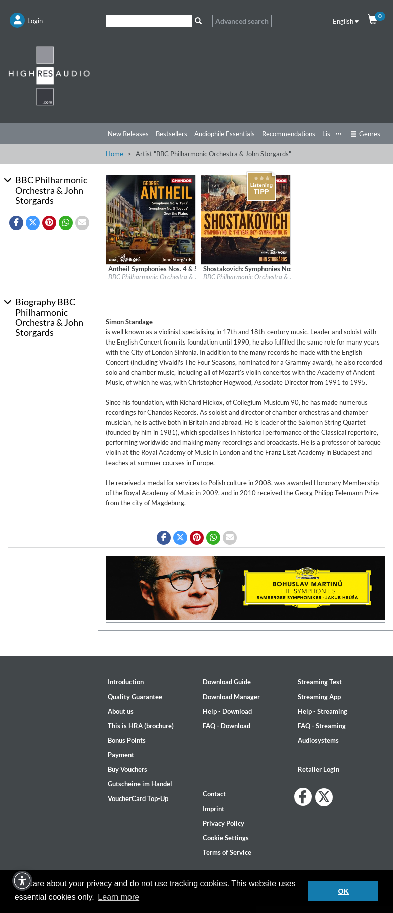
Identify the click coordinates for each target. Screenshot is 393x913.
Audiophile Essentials (224, 134)
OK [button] (343, 891)
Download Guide (227, 682)
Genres (365, 134)
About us (121, 711)
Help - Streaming (322, 711)
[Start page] (49, 75)
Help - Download (227, 711)
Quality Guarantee (135, 697)
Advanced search (242, 21)
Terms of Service (227, 852)
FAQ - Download (226, 726)
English (346, 21)
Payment (121, 755)
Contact (214, 794)
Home (114, 154)
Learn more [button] (118, 897)
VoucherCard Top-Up (138, 798)
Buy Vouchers (127, 769)
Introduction (126, 682)
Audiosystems (318, 740)
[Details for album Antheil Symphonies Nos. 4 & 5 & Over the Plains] (151, 219)
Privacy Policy (223, 823)
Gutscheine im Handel (140, 784)
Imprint (213, 809)
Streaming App (319, 697)
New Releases (128, 134)
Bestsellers (171, 134)
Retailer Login (318, 769)
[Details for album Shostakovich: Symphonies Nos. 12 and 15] (246, 219)
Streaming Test (320, 682)
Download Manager (231, 697)
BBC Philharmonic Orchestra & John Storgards (171, 277)
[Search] (149, 21)
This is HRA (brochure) (141, 726)
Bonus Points (127, 740)
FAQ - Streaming (322, 726)
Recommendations (288, 134)
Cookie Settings (226, 838)
